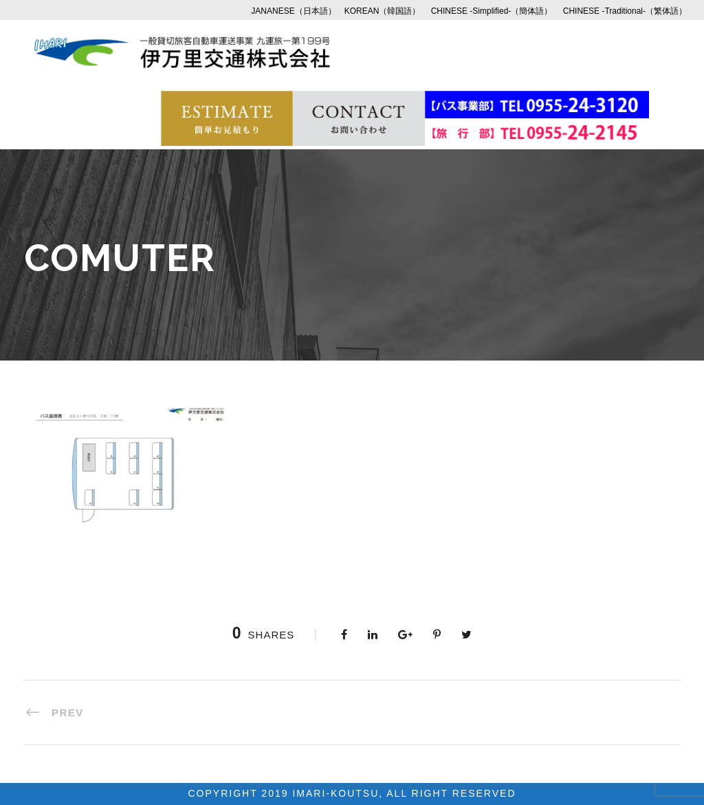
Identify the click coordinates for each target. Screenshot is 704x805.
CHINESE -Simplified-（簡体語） (492, 11)
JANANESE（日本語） (293, 11)
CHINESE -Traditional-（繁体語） (625, 11)
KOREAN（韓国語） (382, 11)
